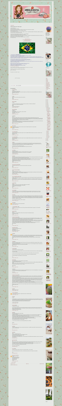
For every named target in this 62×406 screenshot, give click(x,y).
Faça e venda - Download (47, 87)
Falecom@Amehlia (48, 88)
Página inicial (27, 363)
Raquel (13, 312)
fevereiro (48, 136)
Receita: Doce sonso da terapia (49, 111)
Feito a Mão (13, 348)
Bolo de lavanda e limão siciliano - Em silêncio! (48, 234)
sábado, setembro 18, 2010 (14, 346)
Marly (13, 296)
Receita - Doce (47, 82)
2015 (46, 102)
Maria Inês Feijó (14, 305)
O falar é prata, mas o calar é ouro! (49, 123)
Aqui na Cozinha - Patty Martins (15, 164)
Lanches (47, 81)
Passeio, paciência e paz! (48, 218)
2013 (46, 104)
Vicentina (13, 241)
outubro (48, 109)
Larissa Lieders (13, 89)
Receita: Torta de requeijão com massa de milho (48, 121)
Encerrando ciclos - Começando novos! (48, 207)
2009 (46, 138)
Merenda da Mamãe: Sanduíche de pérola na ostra (49, 129)
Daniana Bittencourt (14, 227)
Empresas (47, 89)
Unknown (13, 202)
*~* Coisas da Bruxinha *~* (15, 206)
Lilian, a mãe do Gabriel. (14, 355)
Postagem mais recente (13, 363)
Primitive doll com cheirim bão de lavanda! (48, 251)
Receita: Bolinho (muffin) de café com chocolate (49, 118)
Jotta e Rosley (13, 190)
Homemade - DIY (48, 85)
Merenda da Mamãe (48, 84)
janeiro (47, 137)
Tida (12, 142)
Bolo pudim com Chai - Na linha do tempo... (48, 163)
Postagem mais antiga (42, 363)
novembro (48, 108)
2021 (46, 100)
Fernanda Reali (13, 248)
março (47, 135)
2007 (46, 140)
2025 (46, 99)
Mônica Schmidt (14, 109)
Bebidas (47, 80)
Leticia (13, 233)
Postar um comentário (13, 362)
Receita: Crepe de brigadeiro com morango (48, 115)
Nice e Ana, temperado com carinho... (16, 176)
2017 (46, 101)
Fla (12, 96)
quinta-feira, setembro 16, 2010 (15, 99)
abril (47, 134)
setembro (48, 110)
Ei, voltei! (47, 168)
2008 (46, 139)
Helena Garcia (13, 101)
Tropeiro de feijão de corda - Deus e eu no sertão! (48, 268)
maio (47, 133)
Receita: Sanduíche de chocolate (49, 126)
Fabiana (13, 332)
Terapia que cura (48, 119)
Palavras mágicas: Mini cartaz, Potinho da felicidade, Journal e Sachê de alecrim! (48, 274)
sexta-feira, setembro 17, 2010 (15, 225)
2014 (46, 103)
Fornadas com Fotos (48, 86)
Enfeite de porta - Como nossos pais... (48, 179)
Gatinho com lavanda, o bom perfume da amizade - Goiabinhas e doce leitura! (48, 280)
